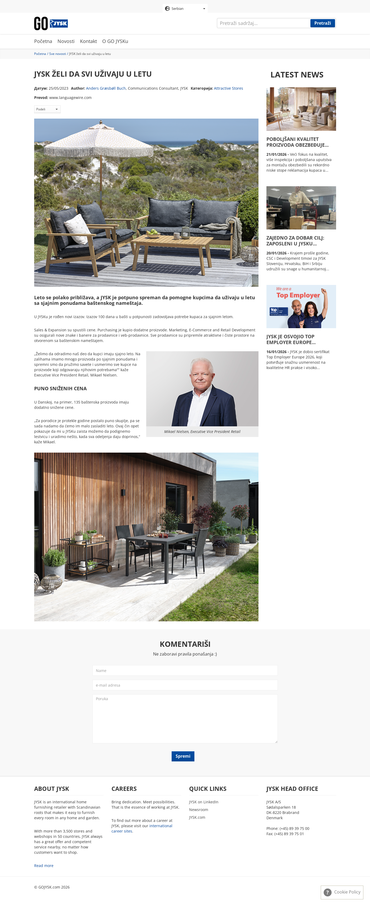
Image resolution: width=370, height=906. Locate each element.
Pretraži (322, 23)
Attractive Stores (228, 88)
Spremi (183, 756)
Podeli (47, 109)
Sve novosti (57, 53)
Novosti (66, 41)
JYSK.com (197, 817)
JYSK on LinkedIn (204, 801)
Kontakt (88, 41)
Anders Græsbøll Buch (106, 88)
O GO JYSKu (115, 41)
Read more (44, 865)
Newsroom (198, 809)
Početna (43, 41)
